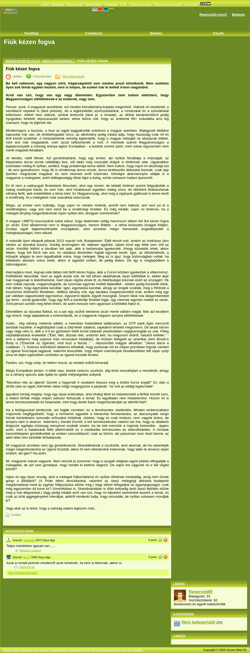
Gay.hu (218, 33)
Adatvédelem (93, 4)
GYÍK (123, 4)
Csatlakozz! (94, 33)
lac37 (26, 557)
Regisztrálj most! (213, 15)
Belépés (238, 15)
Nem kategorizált (59, 61)
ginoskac (28, 540)
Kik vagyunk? (74, 4)
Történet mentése (140, 4)
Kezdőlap (31, 33)
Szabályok (111, 4)
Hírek (15, 649)
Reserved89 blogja (22, 61)
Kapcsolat (57, 4)
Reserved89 (200, 592)
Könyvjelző (191, 4)
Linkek (45, 4)
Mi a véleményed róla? (23, 572)
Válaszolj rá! (27, 567)
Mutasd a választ (30, 550)
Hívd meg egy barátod (168, 4)
